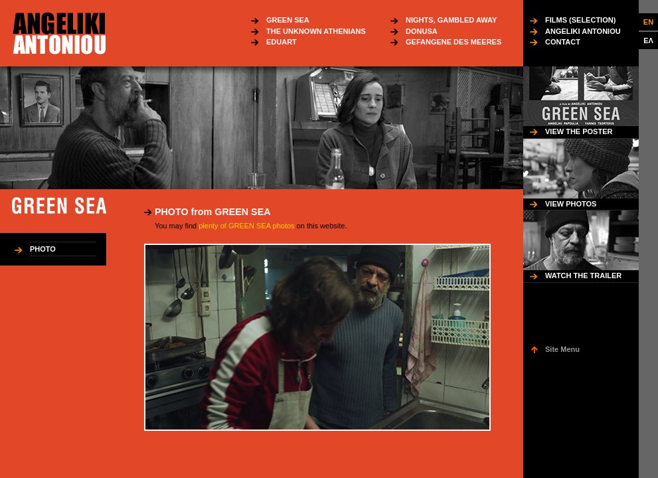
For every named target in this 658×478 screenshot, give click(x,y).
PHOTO (43, 249)
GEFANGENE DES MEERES (453, 42)
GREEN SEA (287, 20)
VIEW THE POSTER (578, 131)
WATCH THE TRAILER (583, 275)
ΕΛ (648, 40)
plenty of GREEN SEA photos (246, 226)
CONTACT (562, 42)
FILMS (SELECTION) (580, 20)
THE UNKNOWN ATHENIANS (316, 31)
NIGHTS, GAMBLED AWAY (451, 20)
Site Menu (562, 349)
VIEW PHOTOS (570, 204)
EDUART (281, 42)
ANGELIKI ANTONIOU (583, 31)
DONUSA (422, 31)
